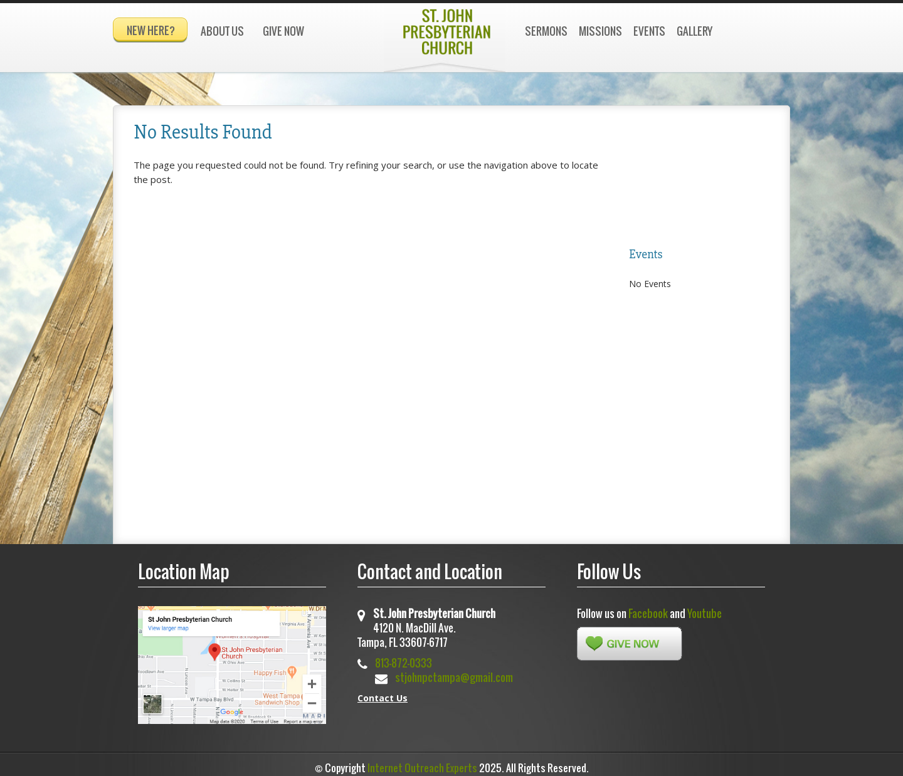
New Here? (151, 30)
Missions (600, 31)
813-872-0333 (403, 657)
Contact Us (382, 692)
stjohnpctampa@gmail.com (454, 671)
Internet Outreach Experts (422, 762)
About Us (222, 31)
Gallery (694, 31)
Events (649, 31)
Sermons (546, 31)
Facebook (648, 608)
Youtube (704, 608)
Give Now (283, 31)
